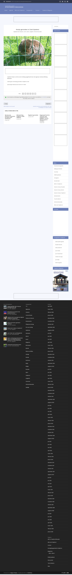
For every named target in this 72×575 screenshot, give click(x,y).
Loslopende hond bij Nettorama (14, 345)
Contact (37, 11)
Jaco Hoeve (57, 251)
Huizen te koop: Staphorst (59, 193)
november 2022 (51, 430)
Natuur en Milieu (29, 352)
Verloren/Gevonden (38, 32)
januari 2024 (50, 388)
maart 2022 (50, 454)
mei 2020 (50, 520)
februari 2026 (51, 313)
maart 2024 (50, 382)
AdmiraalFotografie (59, 242)
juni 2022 (50, 445)
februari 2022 (51, 457)
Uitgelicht (31, 32)
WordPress (30, 573)
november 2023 (51, 394)
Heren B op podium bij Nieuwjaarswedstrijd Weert (21, 1)
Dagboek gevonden (33, 116)
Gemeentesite (57, 196)
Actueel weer (57, 181)
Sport (27, 373)
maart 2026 (50, 310)
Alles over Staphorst (20, 11)
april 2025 (50, 343)
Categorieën (29, 11)
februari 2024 (51, 385)
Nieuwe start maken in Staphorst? (14, 328)
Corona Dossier (29, 316)
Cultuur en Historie (30, 319)
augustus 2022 (51, 439)
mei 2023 (50, 412)
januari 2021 (50, 496)
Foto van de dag (29, 328)
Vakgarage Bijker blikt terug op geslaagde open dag (14, 308)
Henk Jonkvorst (58, 248)
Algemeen (14, 309)
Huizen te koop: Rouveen (59, 187)
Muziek (27, 349)
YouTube (56, 172)
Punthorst (28, 361)
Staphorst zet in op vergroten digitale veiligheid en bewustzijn (15, 318)
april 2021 (50, 487)
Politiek (27, 358)
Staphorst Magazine (47, 11)
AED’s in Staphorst (58, 184)
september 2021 (51, 472)
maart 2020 (50, 526)
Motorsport (28, 346)
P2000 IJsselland (57, 175)
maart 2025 (50, 346)
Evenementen (14, 314)
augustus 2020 (51, 511)
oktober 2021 (50, 469)
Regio (27, 364)
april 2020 (50, 523)
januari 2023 (50, 424)
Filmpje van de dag (30, 325)
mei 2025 (50, 340)
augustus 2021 (51, 475)
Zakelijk (27, 388)
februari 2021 (51, 493)
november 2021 (51, 466)
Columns (27, 313)
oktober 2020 (50, 505)
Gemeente (18, 320)
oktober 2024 (50, 361)
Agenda (11, 11)
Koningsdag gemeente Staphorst (55, 549)
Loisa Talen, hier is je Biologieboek (14, 333)
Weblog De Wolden (58, 169)
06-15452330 (44, 97)
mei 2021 (50, 484)
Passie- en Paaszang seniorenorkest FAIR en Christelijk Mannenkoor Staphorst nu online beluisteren (15, 340)
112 (26, 307)
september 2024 (51, 364)
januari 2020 (50, 532)
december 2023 (51, 391)
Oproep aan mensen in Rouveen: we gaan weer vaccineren (10, 117)
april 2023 (50, 415)
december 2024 (51, 355)
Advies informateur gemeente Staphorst (13, 324)
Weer (49, 567)
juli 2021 (49, 478)
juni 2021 (50, 481)
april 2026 (50, 307)
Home (6, 11)
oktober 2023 (50, 397)
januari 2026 (50, 316)
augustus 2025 (51, 331)
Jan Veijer (57, 260)
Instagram (56, 178)
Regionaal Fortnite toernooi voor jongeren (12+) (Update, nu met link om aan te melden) (45, 118)
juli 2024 (49, 370)
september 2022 (51, 436)
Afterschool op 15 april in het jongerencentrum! (13, 313)
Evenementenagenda (58, 166)
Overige (27, 355)
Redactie (21, 32)
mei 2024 (50, 376)
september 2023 (51, 400)
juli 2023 (49, 406)
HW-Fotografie (58, 263)
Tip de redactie (57, 199)
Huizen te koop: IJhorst (59, 190)
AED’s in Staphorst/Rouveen (54, 540)
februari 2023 (51, 421)
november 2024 (51, 358)
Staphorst (28, 376)
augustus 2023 (51, 403)
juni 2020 (50, 517)
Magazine (28, 343)
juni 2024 (50, 373)
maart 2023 (50, 418)
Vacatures (28, 382)
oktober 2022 (50, 433)
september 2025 (51, 328)
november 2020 (51, 502)
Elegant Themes (13, 573)
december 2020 (51, 499)
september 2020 (51, 508)
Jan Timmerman (58, 254)
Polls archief (50, 561)
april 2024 (50, 379)
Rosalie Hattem (58, 245)
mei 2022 (50, 448)
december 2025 (51, 319)
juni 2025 (50, 337)
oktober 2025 (50, 325)
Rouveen (27, 370)
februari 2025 (51, 349)
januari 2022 (50, 460)
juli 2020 (49, 514)
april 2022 (50, 451)
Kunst (27, 340)
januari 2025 (50, 352)
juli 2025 (49, 334)
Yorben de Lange (58, 257)
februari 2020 (51, 529)
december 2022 (51, 427)
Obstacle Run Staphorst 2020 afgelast (20, 117)
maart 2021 (50, 490)
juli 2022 (49, 442)
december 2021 (51, 463)
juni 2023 (50, 409)
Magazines (50, 552)
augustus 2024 (51, 367)
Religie (27, 367)
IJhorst (27, 337)
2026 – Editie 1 (52, 554)
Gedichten (28, 331)
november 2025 (51, 322)
